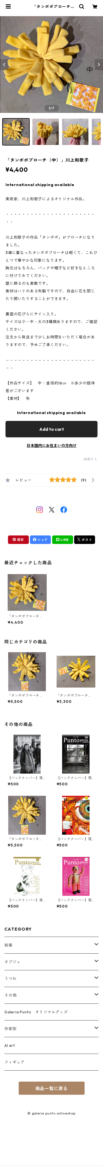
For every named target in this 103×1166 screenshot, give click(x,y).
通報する (90, 459)
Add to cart (51, 429)
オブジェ (12, 961)
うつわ (10, 978)
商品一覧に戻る (51, 1088)
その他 (10, 995)
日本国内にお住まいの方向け (52, 445)
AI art (9, 1045)
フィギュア (14, 1062)
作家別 (10, 1028)
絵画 (8, 945)
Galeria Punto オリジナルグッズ (36, 1012)
